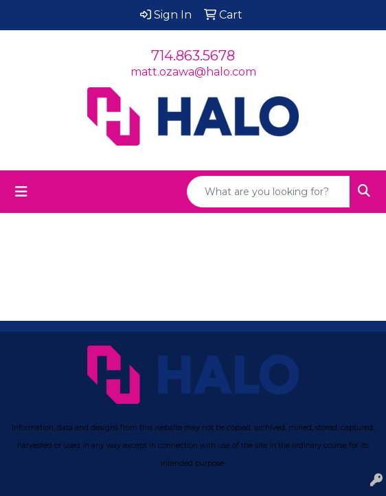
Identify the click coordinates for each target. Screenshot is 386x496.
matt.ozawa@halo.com (193, 71)
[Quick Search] (268, 191)
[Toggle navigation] (21, 191)
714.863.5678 (193, 55)
